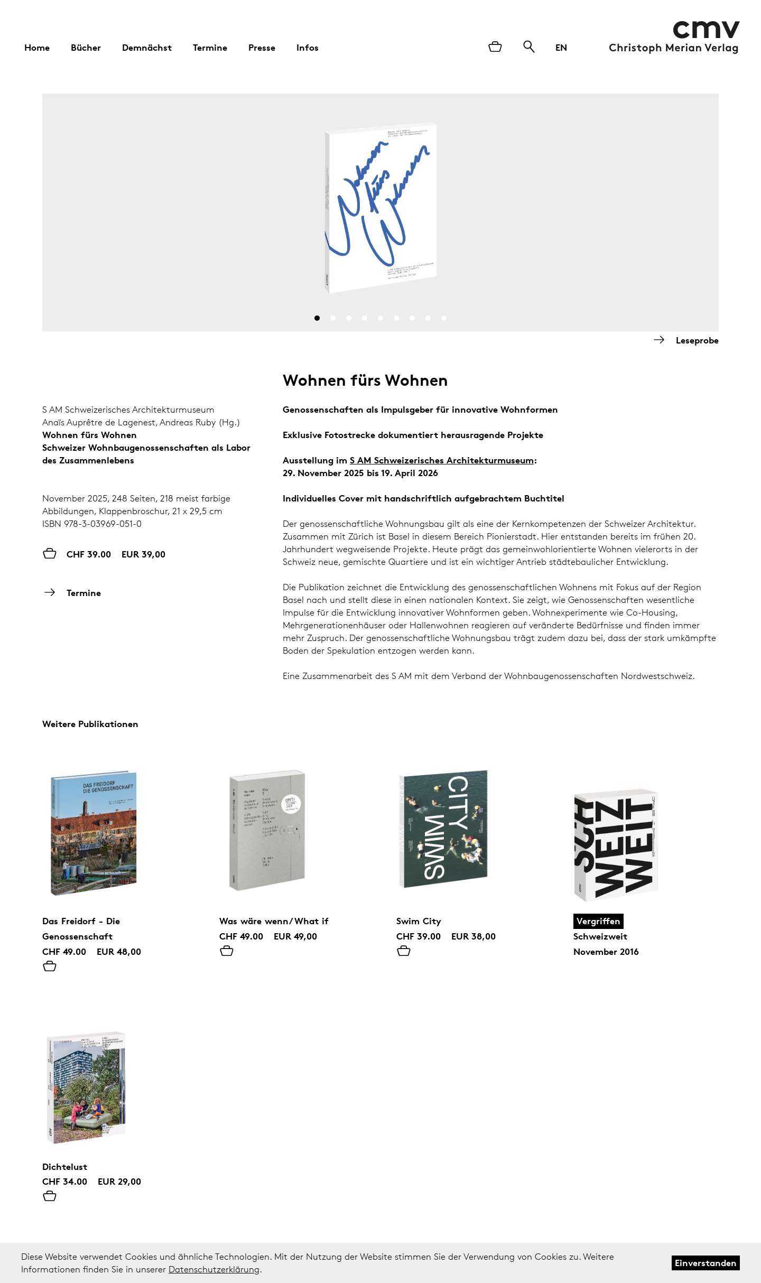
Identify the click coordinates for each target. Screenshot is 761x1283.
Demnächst (147, 47)
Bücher (86, 47)
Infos (307, 47)
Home (37, 47)
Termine (210, 47)
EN (561, 47)
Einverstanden (706, 1262)
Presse (261, 47)
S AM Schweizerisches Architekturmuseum (442, 460)
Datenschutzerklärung (214, 1269)
